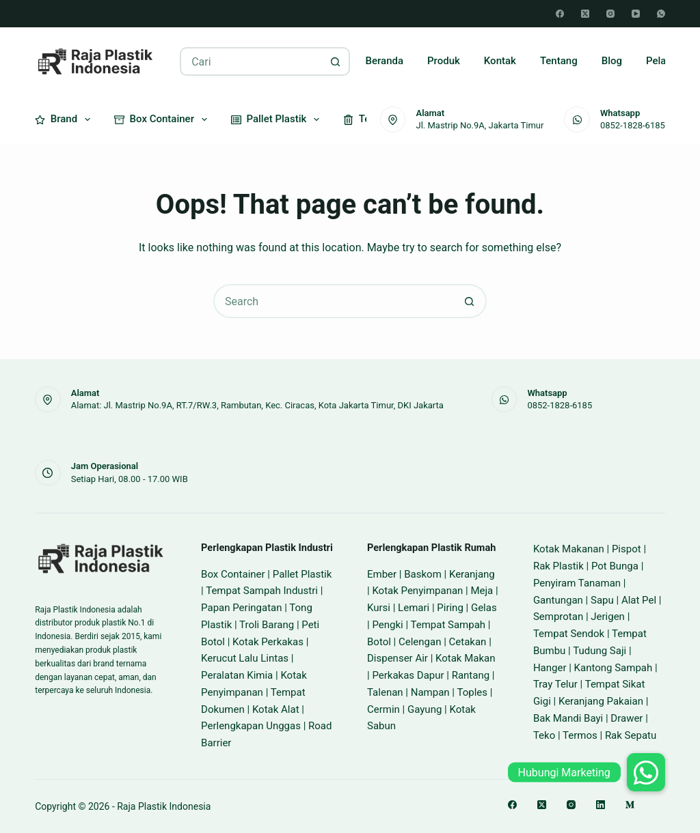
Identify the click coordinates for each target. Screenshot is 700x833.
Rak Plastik (558, 566)
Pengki (387, 625)
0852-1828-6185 (632, 125)
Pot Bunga (614, 566)
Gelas (484, 608)
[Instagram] (610, 14)
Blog (612, 61)
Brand (65, 119)
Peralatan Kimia (237, 675)
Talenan (385, 692)
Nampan (430, 692)
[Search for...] (250, 61)
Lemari (413, 608)
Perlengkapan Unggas (251, 726)
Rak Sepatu (630, 735)
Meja (481, 590)
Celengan (420, 642)
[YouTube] (636, 14)
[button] (646, 772)
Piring (450, 608)
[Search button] (335, 61)
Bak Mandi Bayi (568, 718)
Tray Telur (555, 684)
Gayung (424, 709)
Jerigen (608, 616)
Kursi (378, 608)
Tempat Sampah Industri (262, 590)
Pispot (626, 549)
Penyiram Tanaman (577, 583)
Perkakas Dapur (408, 675)
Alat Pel (638, 600)
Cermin (383, 709)
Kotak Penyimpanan (417, 590)
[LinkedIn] (600, 804)
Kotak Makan (465, 658)
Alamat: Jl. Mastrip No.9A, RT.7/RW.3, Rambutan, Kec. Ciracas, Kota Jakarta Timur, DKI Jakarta (257, 405)
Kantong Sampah (613, 668)
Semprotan (558, 616)
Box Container (163, 119)
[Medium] (629, 804)
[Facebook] (560, 14)
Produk (443, 61)
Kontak (500, 61)
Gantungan (558, 600)
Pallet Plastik (278, 119)
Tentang (559, 61)
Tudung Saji (599, 651)
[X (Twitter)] (585, 14)
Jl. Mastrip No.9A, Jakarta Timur (479, 125)
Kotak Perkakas (268, 642)
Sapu (602, 600)
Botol (379, 642)
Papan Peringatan (241, 608)
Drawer (626, 718)
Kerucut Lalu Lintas (244, 658)
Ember (381, 574)
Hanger (550, 668)
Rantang (470, 675)
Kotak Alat (275, 709)
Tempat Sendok (568, 633)
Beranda (385, 61)
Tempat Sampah (447, 625)
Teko (544, 735)
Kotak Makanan (568, 549)
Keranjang (472, 574)
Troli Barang (266, 625)
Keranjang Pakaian (600, 701)
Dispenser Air (397, 658)
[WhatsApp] (661, 14)
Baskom (423, 574)
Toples (472, 692)
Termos (580, 735)
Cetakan (468, 642)
